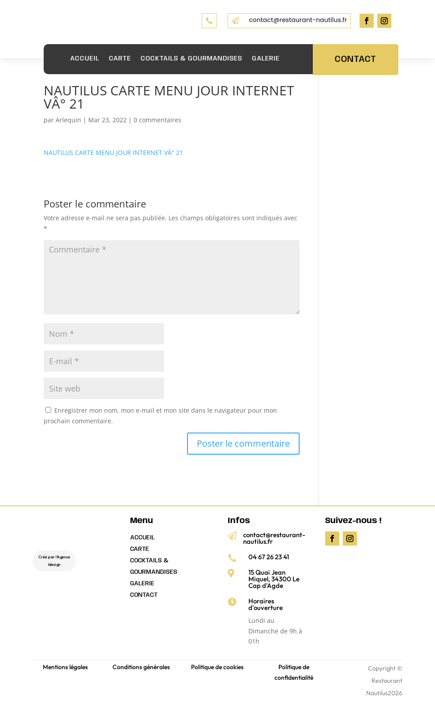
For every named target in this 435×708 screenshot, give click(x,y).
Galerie (266, 58)
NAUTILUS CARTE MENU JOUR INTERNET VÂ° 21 (113, 152)
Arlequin (68, 120)
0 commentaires (157, 120)
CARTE (120, 58)
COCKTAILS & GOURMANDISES (191, 58)
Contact (355, 59)
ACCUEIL (84, 58)
